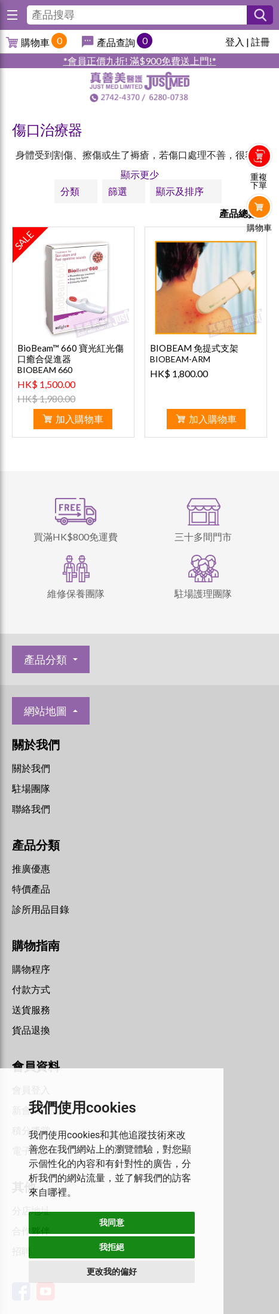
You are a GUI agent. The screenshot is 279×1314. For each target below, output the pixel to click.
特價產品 (31, 888)
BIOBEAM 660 (44, 370)
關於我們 (31, 768)
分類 (69, 191)
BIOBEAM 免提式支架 (194, 348)
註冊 (260, 41)
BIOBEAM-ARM (180, 359)
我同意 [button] (111, 1222)
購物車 (35, 42)
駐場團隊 (31, 788)
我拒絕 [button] (111, 1247)
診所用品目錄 (40, 909)
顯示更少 (140, 174)
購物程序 (31, 968)
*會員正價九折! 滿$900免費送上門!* (139, 60)
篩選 (117, 191)
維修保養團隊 (76, 593)
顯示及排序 (180, 191)
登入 (234, 41)
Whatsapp (259, 252)
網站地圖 (45, 710)
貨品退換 (31, 1029)
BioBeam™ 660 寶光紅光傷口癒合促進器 (70, 353)
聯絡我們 (31, 808)
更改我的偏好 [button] (112, 1271)
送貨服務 (31, 1009)
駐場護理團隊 (203, 593)
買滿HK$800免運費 (75, 536)
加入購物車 (79, 418)
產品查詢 (116, 42)
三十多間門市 (203, 536)
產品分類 (45, 659)
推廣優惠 (31, 868)
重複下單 (258, 181)
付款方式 (31, 989)
